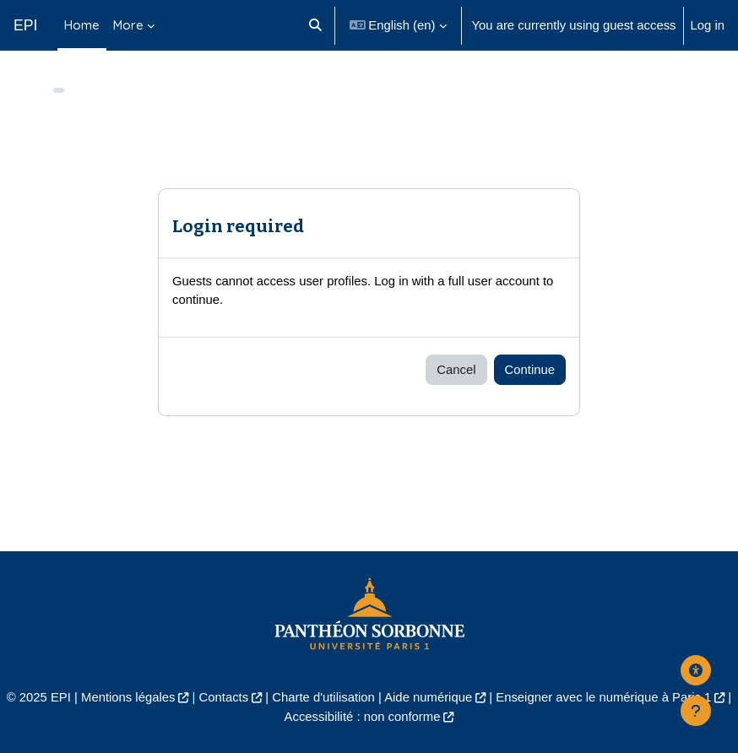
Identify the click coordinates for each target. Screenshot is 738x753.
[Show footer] (696, 711)
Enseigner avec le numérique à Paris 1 (603, 697)
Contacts (224, 697)
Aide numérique (428, 697)
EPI (25, 25)
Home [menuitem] (82, 25)
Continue (530, 369)
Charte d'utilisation (323, 697)
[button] (315, 25)
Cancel (456, 369)
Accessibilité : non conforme (363, 716)
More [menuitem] (128, 25)
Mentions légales (128, 697)
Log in (707, 25)
